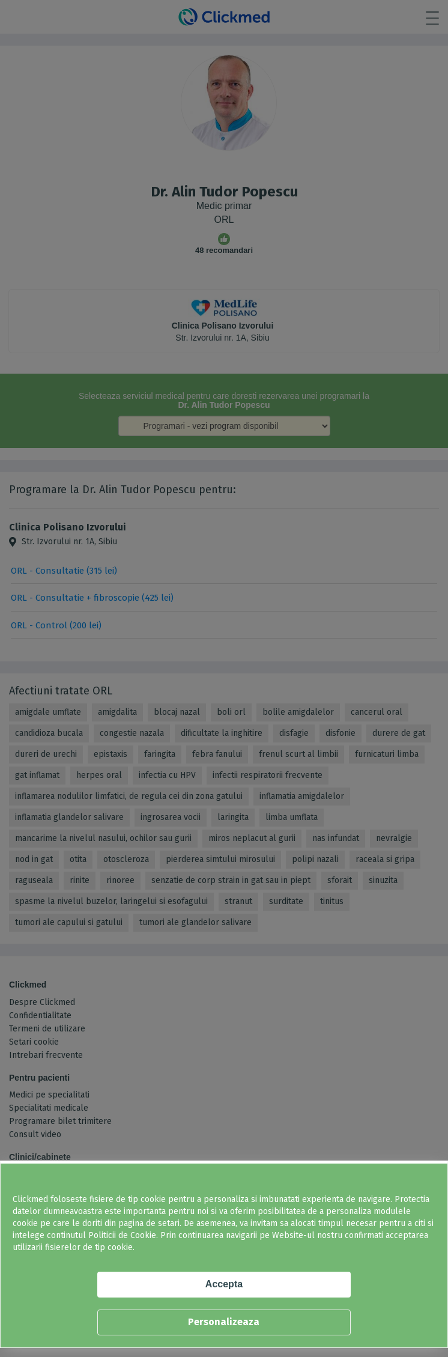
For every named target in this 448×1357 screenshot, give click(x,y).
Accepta (224, 1284)
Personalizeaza (223, 1322)
